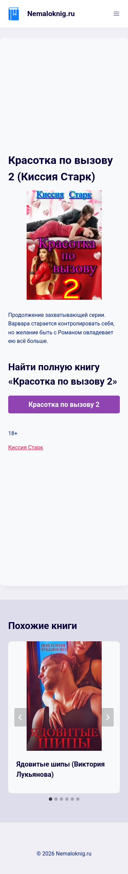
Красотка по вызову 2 (63, 404)
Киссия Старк (25, 447)
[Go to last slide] (20, 717)
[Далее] (107, 717)
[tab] (50, 799)
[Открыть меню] (116, 13)
